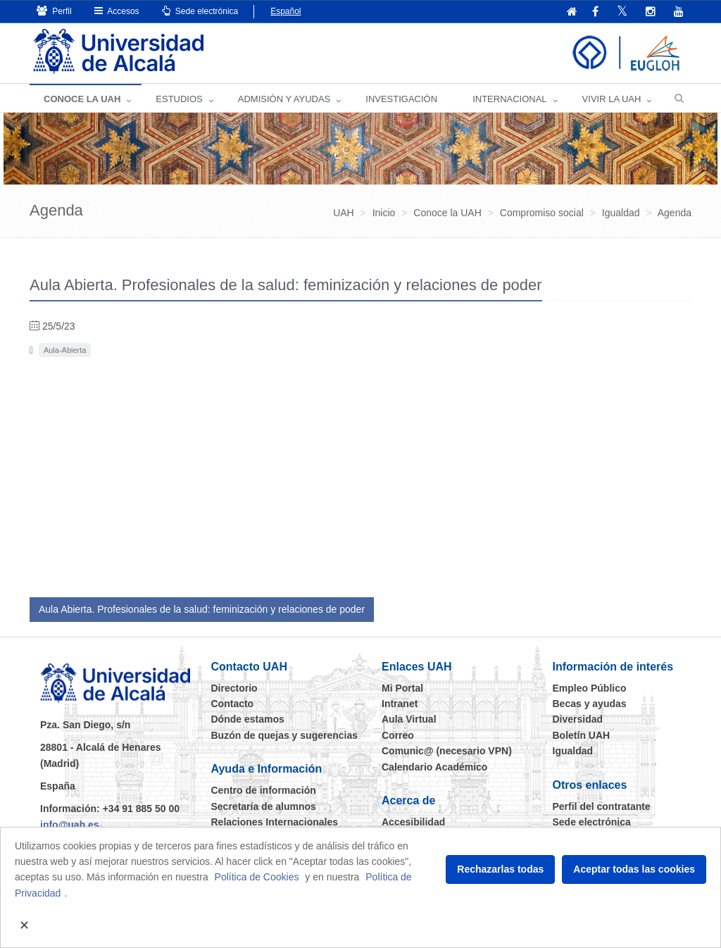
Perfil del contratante (602, 806)
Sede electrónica (200, 11)
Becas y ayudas (590, 703)
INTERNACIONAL (509, 99)
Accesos (116, 11)
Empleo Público (590, 688)
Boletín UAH (581, 735)
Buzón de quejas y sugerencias (284, 735)
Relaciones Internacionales (275, 822)
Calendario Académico (434, 767)
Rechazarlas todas (500, 869)
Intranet (400, 703)
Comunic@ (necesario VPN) (447, 750)
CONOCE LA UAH (82, 99)
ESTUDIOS (179, 99)
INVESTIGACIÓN (401, 99)
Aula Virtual (409, 719)
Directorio (234, 688)
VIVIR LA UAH (611, 99)
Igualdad (573, 750)
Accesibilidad (413, 822)
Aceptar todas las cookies (634, 869)
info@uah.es (69, 824)
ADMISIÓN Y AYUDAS (284, 99)
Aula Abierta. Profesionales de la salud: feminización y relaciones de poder (202, 609)
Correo (398, 735)
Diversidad (578, 719)
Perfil (54, 11)
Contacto (232, 703)
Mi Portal (402, 688)
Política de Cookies (257, 876)
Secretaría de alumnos (263, 806)
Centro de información (263, 790)
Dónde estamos (247, 719)
